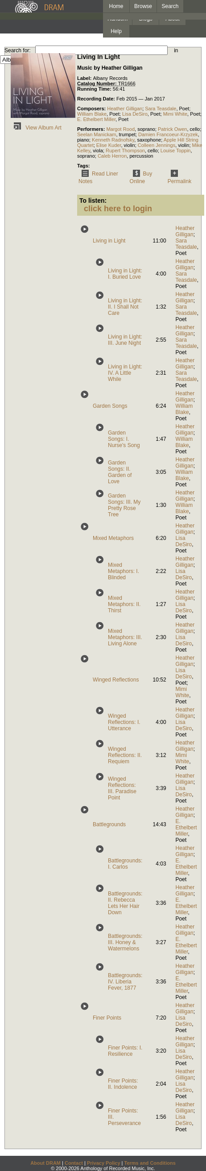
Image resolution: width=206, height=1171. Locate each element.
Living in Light (109, 241)
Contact (74, 1163)
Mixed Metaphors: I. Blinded (123, 571)
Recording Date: (96, 98)
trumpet (127, 134)
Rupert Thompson (125, 150)
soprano (146, 129)
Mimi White (175, 114)
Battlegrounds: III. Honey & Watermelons (125, 942)
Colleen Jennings (156, 145)
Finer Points (107, 1018)
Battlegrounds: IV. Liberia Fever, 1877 (125, 981)
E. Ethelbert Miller (96, 119)
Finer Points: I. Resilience (125, 1051)
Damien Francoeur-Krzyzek (168, 134)
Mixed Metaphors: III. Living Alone (125, 637)
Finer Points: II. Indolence (123, 1084)
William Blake (92, 114)
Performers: (91, 129)
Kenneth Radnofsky (113, 139)
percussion (141, 156)
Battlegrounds (109, 824)
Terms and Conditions (150, 1163)
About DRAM (45, 1163)
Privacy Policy (103, 1163)
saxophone (149, 139)
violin (129, 145)
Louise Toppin (176, 150)
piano (83, 139)
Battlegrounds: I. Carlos (125, 863)
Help (116, 31)
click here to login (118, 208)
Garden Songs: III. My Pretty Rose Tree (124, 505)
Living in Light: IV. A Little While (125, 373)
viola (98, 150)
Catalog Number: (97, 83)
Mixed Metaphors (113, 538)
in (176, 50)
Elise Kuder (108, 145)
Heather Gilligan (124, 108)
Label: (85, 78)
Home (116, 6)
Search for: (17, 50)
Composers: (92, 108)
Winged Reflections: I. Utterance (124, 722)
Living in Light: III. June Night (125, 340)
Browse (143, 6)
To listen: (93, 200)
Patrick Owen (172, 129)
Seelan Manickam (96, 134)
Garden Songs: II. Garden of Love (120, 472)
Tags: (83, 165)
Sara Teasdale (160, 108)
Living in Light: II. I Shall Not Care (125, 306)
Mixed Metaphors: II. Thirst (124, 604)
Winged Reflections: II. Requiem (125, 755)
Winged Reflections (116, 680)
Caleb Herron (112, 156)
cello (195, 129)
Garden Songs (110, 406)
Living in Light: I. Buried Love (125, 274)
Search (170, 6)
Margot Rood (120, 129)
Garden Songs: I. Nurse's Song (124, 439)
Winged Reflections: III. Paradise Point (122, 788)
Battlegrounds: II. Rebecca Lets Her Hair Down (125, 903)
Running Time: (95, 89)
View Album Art (36, 128)
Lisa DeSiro (135, 114)
